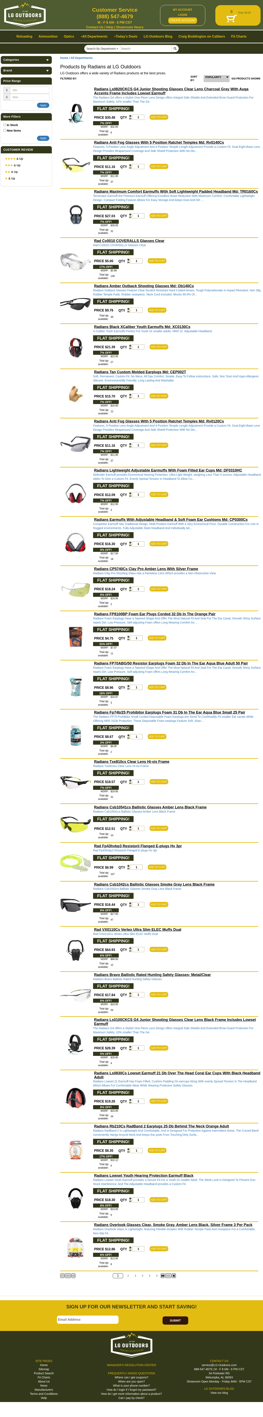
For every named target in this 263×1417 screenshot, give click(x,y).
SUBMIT (175, 1320)
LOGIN (182, 14)
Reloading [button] (24, 36)
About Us (44, 1381)
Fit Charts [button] (239, 36)
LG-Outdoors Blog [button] (158, 36)
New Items (14, 130)
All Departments (82, 58)
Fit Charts (44, 1377)
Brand (26, 70)
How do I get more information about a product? (131, 1393)
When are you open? (131, 1381)
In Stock (12, 125)
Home (64, 58)
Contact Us (94, 27)
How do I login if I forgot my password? (131, 1389)
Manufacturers (44, 1389)
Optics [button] (69, 36)
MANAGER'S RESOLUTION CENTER (131, 1365)
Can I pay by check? (132, 1398)
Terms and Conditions (44, 1393)
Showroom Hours (129, 27)
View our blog (219, 1392)
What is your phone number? (131, 1385)
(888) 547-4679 (115, 16)
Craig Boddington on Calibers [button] (202, 36)
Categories (26, 60)
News (43, 1385)
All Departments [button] (94, 36)
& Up (14, 158)
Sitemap (44, 1369)
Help (109, 27)
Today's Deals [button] (125, 36)
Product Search (44, 1373)
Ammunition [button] (48, 36)
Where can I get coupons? (131, 1377)
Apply (43, 105)
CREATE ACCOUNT (183, 20)
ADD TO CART (159, 117)
